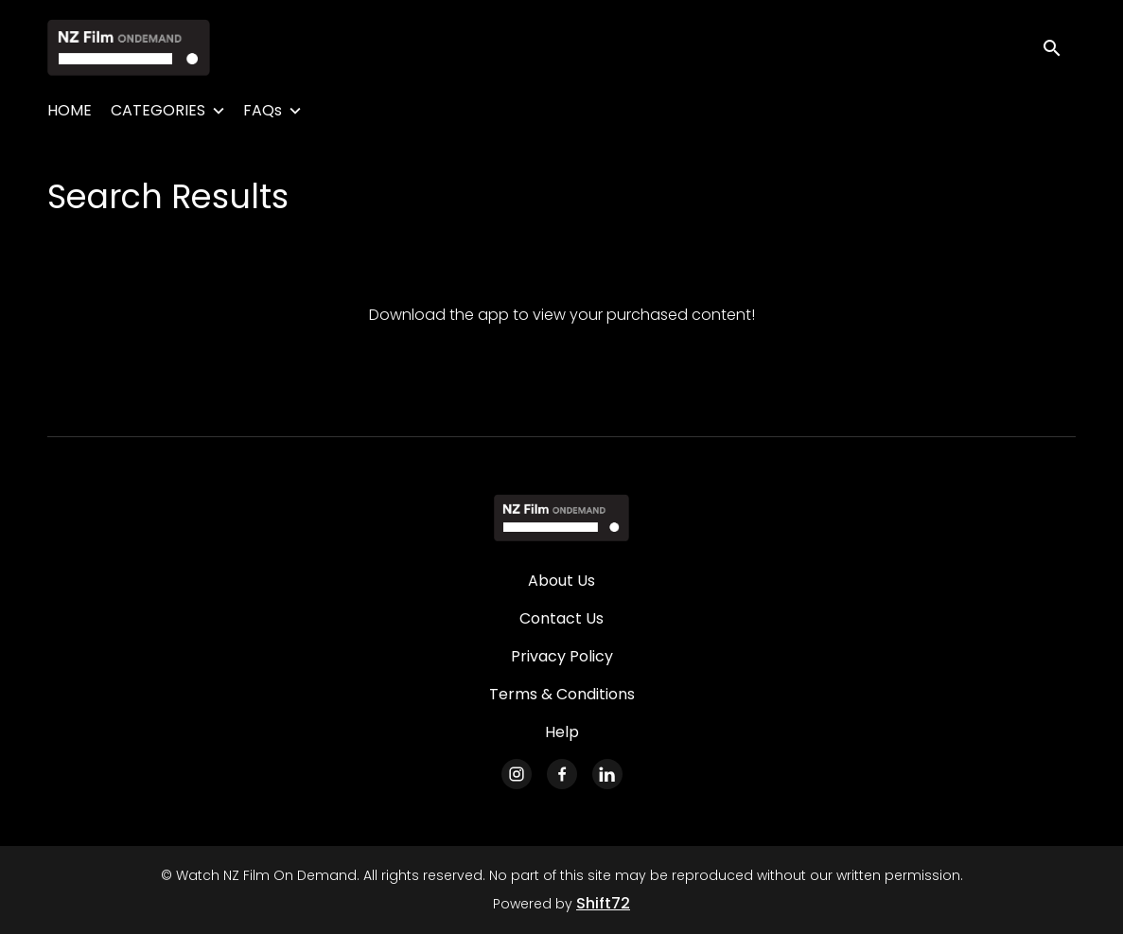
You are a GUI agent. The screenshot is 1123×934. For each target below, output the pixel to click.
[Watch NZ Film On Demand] (561, 517)
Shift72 (603, 903)
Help (562, 732)
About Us (561, 580)
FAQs (262, 110)
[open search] (1059, 46)
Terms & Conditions (562, 694)
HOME (69, 110)
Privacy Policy (562, 656)
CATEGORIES (158, 110)
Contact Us (561, 618)
